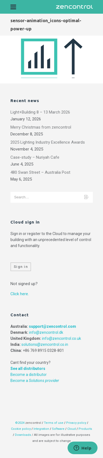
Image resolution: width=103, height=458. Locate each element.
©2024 (19, 423)
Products (85, 429)
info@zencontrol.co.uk (61, 338)
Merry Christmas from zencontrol (40, 127)
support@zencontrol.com (52, 326)
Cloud (72, 429)
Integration (41, 429)
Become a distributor (28, 374)
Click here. (19, 293)
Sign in (21, 267)
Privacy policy (76, 423)
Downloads (23, 435)
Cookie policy (21, 429)
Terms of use (53, 423)
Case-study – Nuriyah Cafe (34, 157)
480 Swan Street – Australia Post (40, 172)
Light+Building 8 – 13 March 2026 (40, 112)
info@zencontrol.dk (46, 332)
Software (58, 429)
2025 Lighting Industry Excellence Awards (47, 142)
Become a (34, 380)
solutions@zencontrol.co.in (44, 344)
